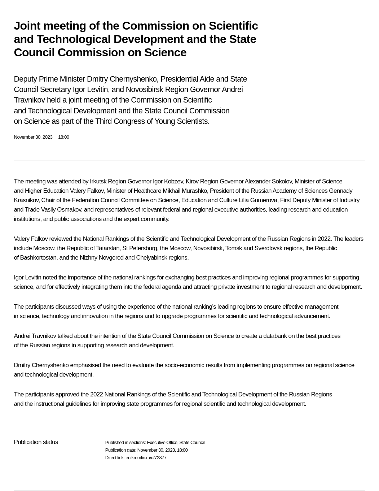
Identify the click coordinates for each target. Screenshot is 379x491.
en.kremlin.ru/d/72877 (145, 457)
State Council (192, 442)
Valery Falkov (86, 190)
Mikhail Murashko (185, 190)
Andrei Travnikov (35, 336)
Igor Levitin (27, 277)
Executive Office (162, 442)
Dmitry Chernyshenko (41, 365)
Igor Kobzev (168, 181)
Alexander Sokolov (268, 181)
